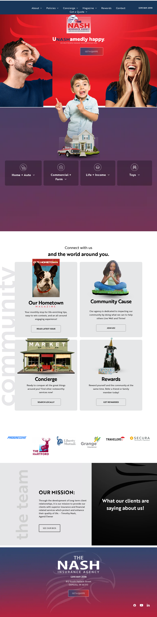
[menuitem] (36, 8)
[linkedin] (148, 605)
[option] (17, 437)
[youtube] (141, 605)
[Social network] (134, 605)
